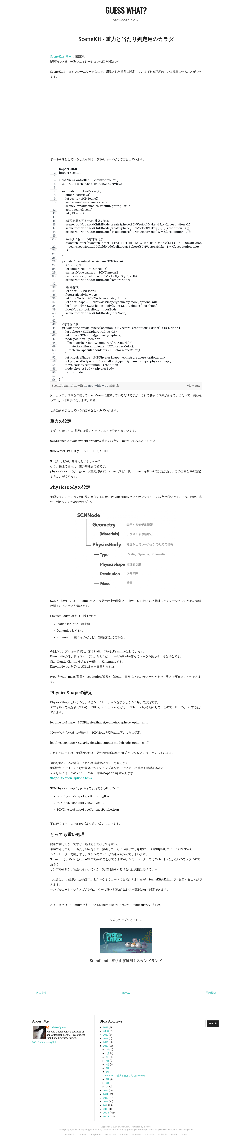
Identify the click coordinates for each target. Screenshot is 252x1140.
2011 (105, 1105)
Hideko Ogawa (58, 1027)
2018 (105, 1038)
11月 (107, 1053)
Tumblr (175, 1134)
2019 (105, 1034)
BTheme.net (152, 1129)
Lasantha (107, 1129)
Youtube (124, 1134)
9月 (107, 1057)
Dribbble (162, 1134)
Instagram (110, 1134)
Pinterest (137, 1134)
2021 (105, 1027)
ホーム (126, 992)
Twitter (82, 1134)
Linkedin (149, 1134)
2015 (105, 1090)
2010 (105, 1109)
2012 (105, 1101)
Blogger (147, 1127)
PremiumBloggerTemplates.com (129, 1129)
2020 (106, 1031)
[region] (126, 274)
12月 (108, 1049)
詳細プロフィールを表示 (44, 1042)
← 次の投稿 (39, 992)
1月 (107, 1086)
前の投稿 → (212, 992)
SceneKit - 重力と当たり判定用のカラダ (126, 39)
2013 (105, 1098)
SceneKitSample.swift (68, 385)
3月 (107, 1079)
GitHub (114, 385)
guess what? (126, 10)
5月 (107, 1068)
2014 (105, 1094)
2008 (106, 1116)
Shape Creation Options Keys (71, 778)
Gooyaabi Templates (183, 1129)
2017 (105, 1042)
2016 (105, 1046)
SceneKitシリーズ (62, 56)
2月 (107, 1083)
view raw (193, 385)
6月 (107, 1064)
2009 (106, 1112)
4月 (107, 1072)
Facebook (70, 1134)
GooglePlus (96, 1134)
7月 (107, 1060)
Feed (184, 1134)
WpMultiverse (76, 1129)
